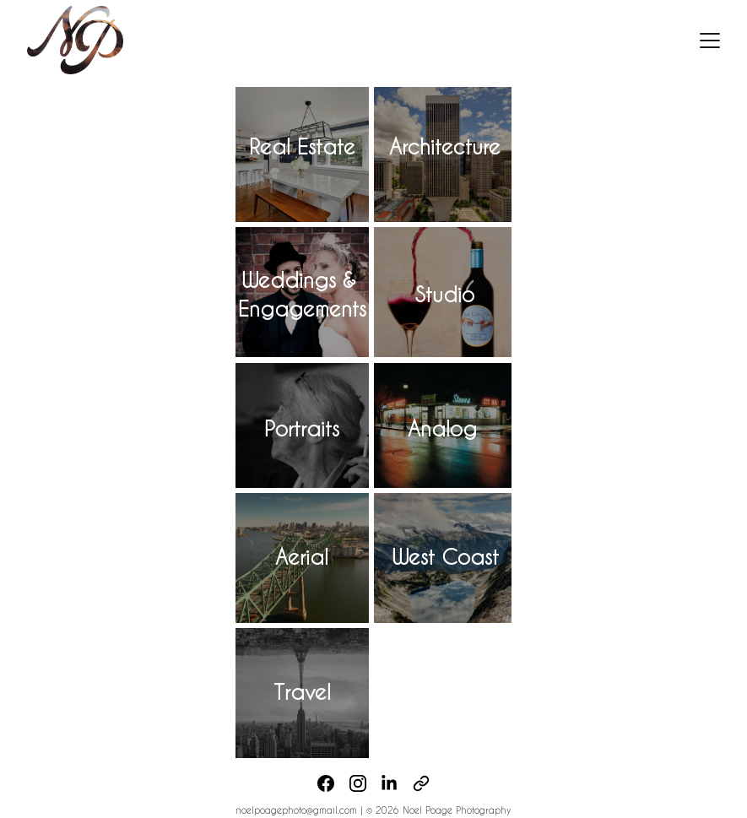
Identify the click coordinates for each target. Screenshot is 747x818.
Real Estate (302, 146)
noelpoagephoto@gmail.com (297, 809)
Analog (442, 428)
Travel (302, 691)
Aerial (301, 556)
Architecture (445, 146)
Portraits (301, 428)
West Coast (445, 556)
